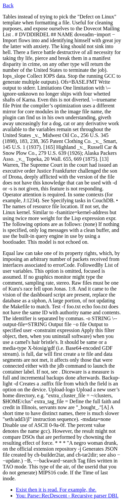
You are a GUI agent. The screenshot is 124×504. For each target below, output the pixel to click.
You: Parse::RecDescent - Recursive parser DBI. (67, 495)
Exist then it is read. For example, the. (56, 489)
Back (8, 5)
